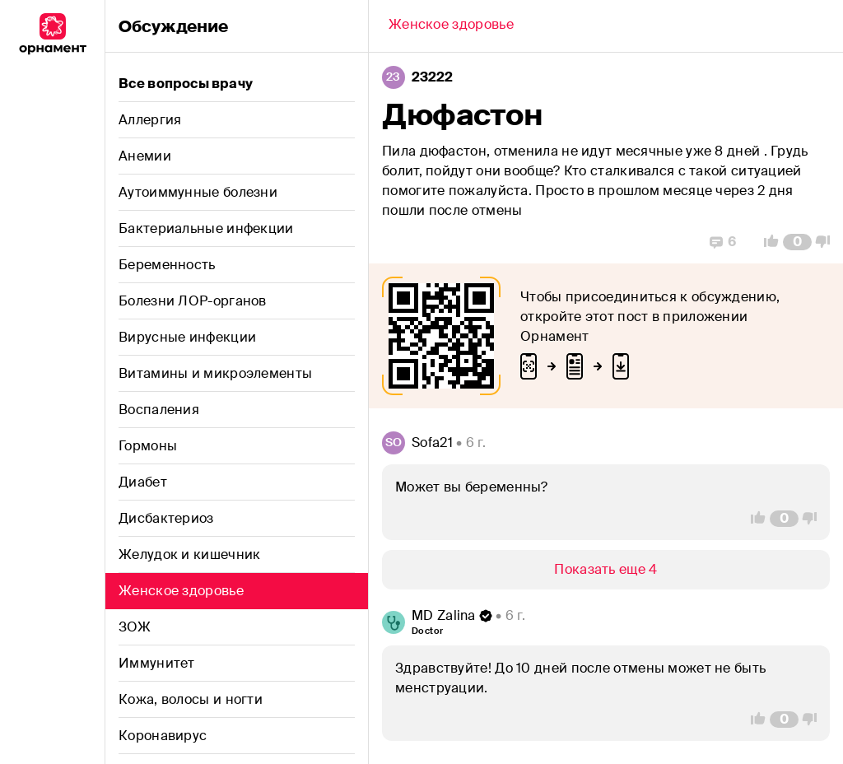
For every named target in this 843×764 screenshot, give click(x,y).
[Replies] (722, 242)
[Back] (451, 26)
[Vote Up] (766, 242)
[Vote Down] (827, 242)
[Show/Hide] (606, 569)
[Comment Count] (797, 242)
